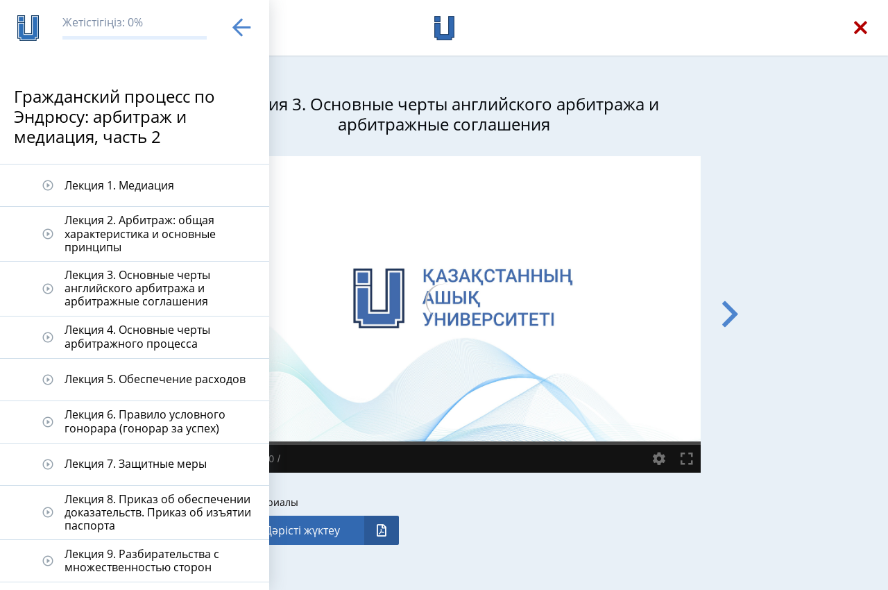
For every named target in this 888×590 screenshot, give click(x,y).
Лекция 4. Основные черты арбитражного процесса (137, 336)
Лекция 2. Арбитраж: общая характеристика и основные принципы (140, 233)
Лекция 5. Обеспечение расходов (155, 379)
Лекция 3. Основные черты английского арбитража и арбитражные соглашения (137, 288)
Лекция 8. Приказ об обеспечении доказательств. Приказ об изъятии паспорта (158, 512)
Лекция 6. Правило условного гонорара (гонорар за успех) (145, 421)
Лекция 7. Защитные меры (136, 463)
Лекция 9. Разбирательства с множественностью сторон (142, 560)
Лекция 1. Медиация (119, 185)
